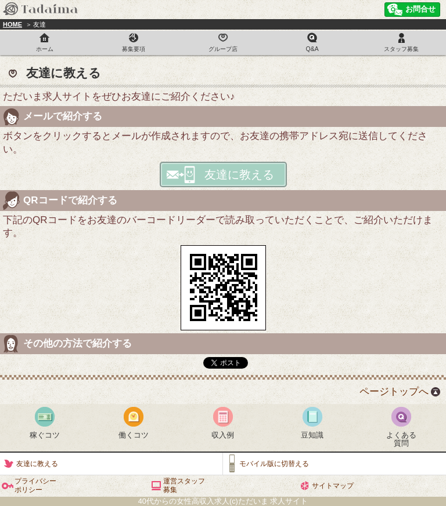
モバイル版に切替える (274, 464)
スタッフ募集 (401, 49)
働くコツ (133, 435)
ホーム (44, 49)
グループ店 (223, 49)
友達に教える (239, 174)
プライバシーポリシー (35, 485)
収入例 (222, 435)
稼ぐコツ (45, 435)
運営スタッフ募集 (184, 485)
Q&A (312, 49)
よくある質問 (401, 439)
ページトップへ (394, 391)
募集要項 (133, 49)
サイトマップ (333, 486)
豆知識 (312, 435)
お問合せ (420, 9)
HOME (12, 24)
